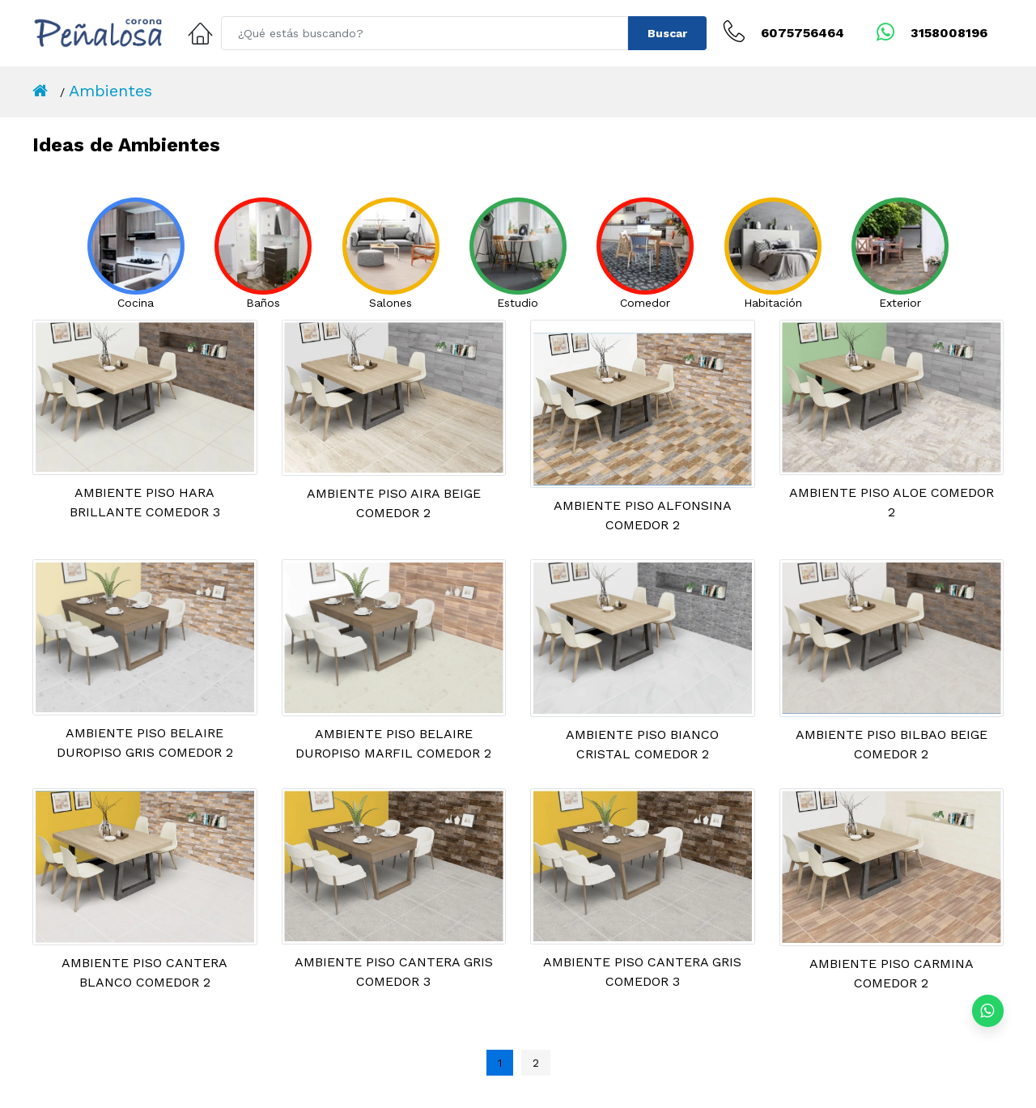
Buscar (667, 33)
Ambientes (110, 90)
